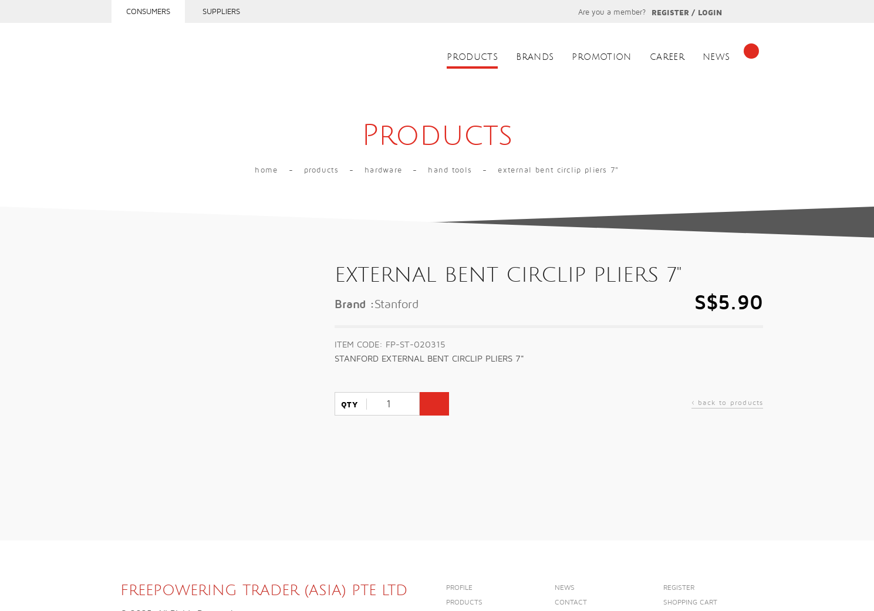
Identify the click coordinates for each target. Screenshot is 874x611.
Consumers (148, 12)
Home (266, 170)
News (716, 57)
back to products (727, 404)
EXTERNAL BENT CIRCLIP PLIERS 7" (558, 170)
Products (472, 57)
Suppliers (221, 12)
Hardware (383, 170)
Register (670, 13)
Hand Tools (450, 170)
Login (710, 13)
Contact (571, 602)
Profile (459, 588)
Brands (535, 57)
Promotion (601, 57)
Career (667, 57)
